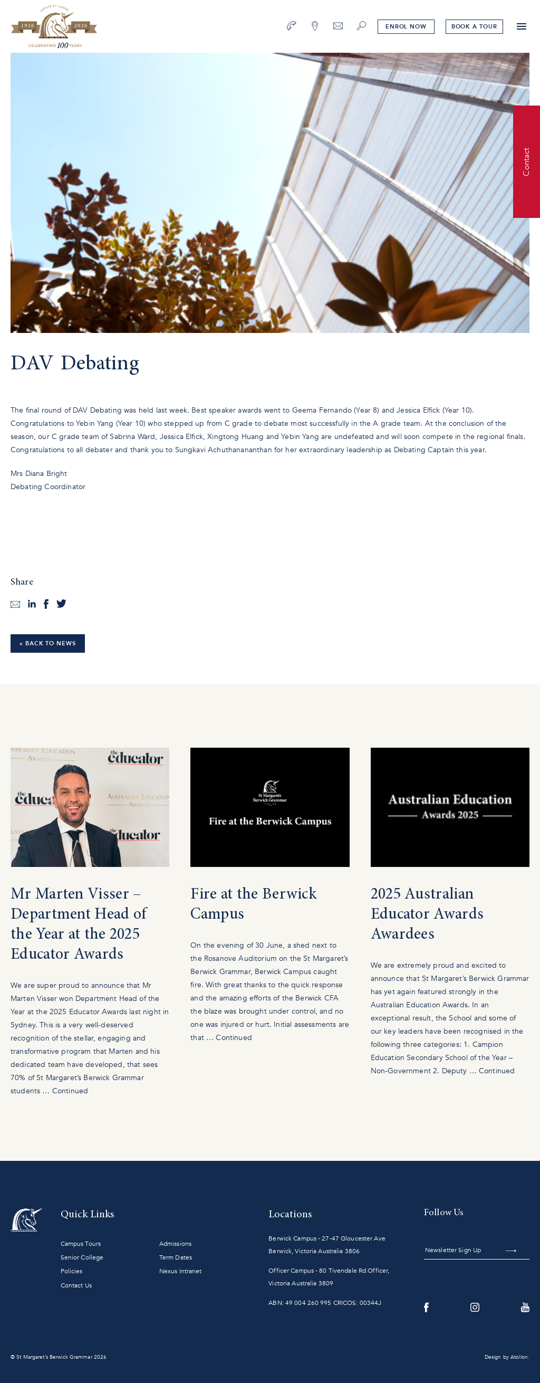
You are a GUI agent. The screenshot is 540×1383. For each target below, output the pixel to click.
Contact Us (76, 1285)
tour (474, 26)
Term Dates (175, 1257)
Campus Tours (81, 1243)
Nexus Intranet (180, 1271)
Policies (72, 1271)
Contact (526, 161)
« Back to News (48, 643)
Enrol (405, 26)
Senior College (82, 1257)
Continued (70, 1091)
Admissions (175, 1243)
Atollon (519, 1357)
